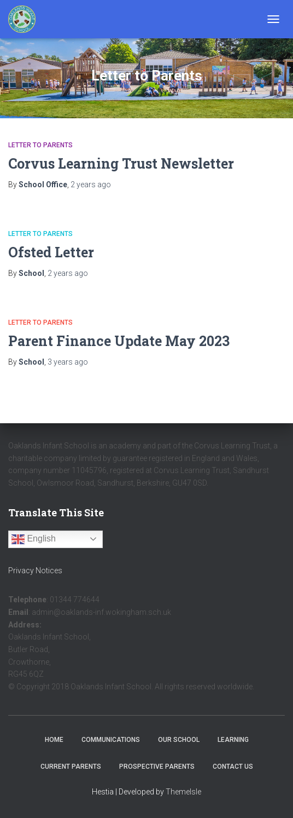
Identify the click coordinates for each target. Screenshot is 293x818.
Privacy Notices (35, 570)
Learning (233, 740)
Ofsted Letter (51, 252)
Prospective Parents (157, 766)
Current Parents (70, 766)
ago (91, 184)
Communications (110, 740)
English (33, 539)
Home (54, 740)
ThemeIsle (183, 791)
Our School (179, 740)
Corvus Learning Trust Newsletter (121, 163)
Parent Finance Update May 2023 (119, 341)
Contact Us (233, 766)
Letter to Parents (40, 145)
